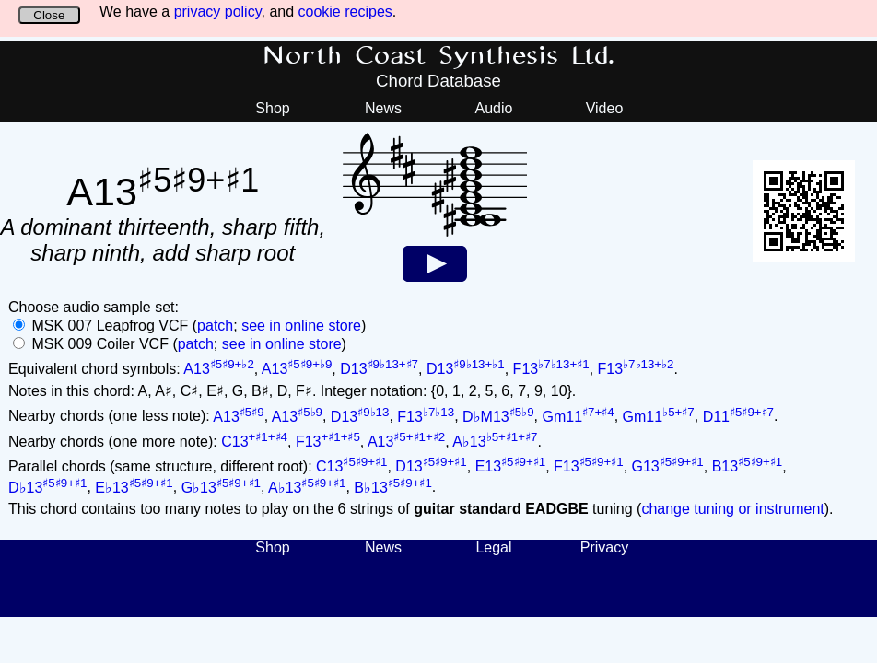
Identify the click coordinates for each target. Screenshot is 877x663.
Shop (272, 108)
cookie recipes (345, 11)
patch (215, 325)
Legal (493, 547)
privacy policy (218, 11)
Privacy (604, 547)
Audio (494, 108)
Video (605, 108)
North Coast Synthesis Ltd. (439, 56)
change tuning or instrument (732, 509)
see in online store (301, 325)
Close (48, 15)
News (383, 108)
